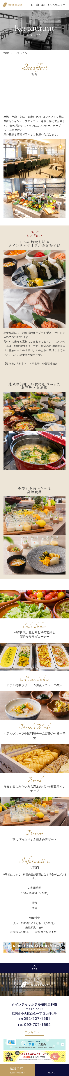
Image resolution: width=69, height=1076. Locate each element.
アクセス (30, 1032)
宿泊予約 (17, 1070)
